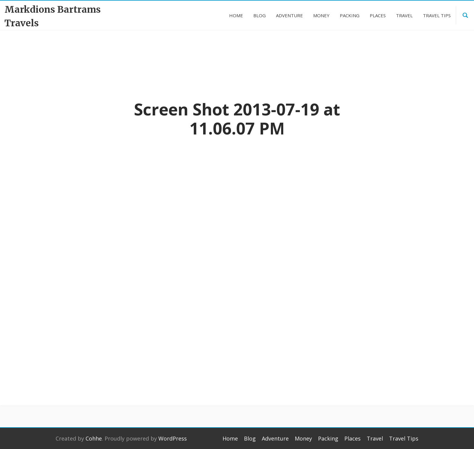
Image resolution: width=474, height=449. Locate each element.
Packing (328, 438)
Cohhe (94, 438)
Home (230, 438)
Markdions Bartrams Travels (53, 16)
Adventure (275, 438)
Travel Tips (403, 438)
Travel (375, 438)
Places (352, 438)
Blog (250, 438)
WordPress (172, 438)
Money (303, 438)
